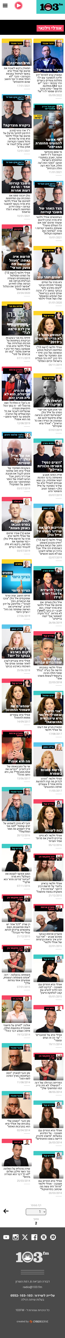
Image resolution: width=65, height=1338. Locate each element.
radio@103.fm (32, 1287)
